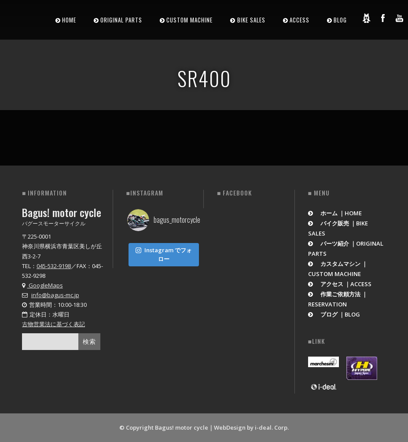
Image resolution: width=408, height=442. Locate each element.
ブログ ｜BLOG (334, 314)
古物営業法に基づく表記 (53, 324)
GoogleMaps (42, 285)
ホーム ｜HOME (335, 213)
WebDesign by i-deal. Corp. (251, 427)
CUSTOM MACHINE (189, 19)
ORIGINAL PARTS (121, 19)
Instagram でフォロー (164, 252)
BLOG (340, 19)
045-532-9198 (54, 266)
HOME (69, 19)
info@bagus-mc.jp (55, 295)
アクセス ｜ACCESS (340, 284)
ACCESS (299, 19)
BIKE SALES (251, 19)
